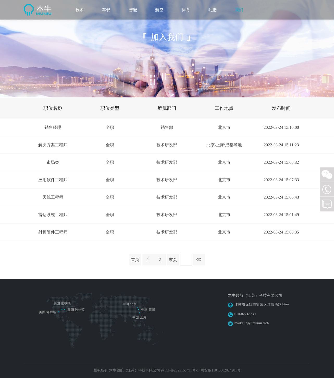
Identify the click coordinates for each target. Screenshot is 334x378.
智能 (133, 10)
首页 (135, 259)
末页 (173, 259)
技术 (79, 10)
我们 (239, 10)
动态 (212, 10)
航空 (159, 10)
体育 (186, 10)
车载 (106, 10)
